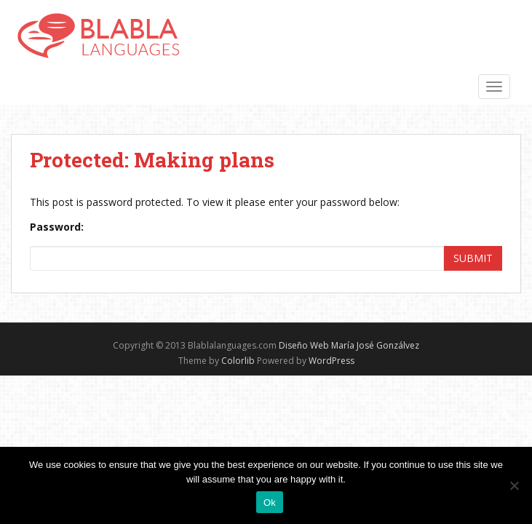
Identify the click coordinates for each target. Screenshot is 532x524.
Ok (269, 502)
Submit (473, 258)
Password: (57, 227)
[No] (514, 485)
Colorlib (238, 360)
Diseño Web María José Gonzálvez (349, 345)
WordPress (331, 360)
